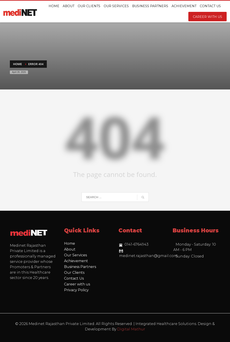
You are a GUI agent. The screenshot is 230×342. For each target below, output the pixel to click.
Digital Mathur (131, 329)
